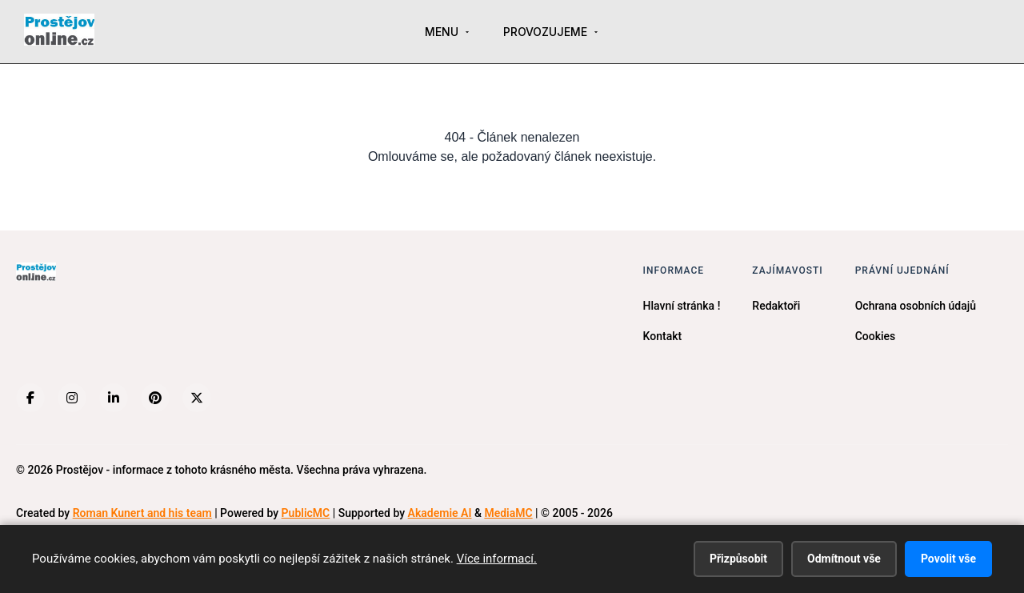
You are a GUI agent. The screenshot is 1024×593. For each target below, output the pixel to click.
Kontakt (662, 336)
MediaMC (508, 513)
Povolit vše (948, 558)
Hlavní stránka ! (682, 305)
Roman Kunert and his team (142, 513)
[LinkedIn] (113, 397)
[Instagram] (72, 397)
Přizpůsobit (738, 558)
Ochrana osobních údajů (915, 305)
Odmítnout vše (844, 558)
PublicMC (306, 513)
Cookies (875, 336)
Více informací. (497, 558)
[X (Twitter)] (196, 397)
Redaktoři (776, 305)
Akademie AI (440, 513)
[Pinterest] (155, 397)
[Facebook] (30, 397)
